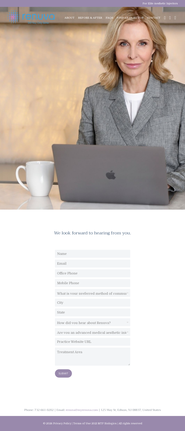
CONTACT (153, 17)
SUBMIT (63, 373)
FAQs (109, 17)
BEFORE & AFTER (90, 17)
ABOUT (69, 17)
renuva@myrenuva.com (82, 410)
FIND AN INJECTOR (130, 17)
